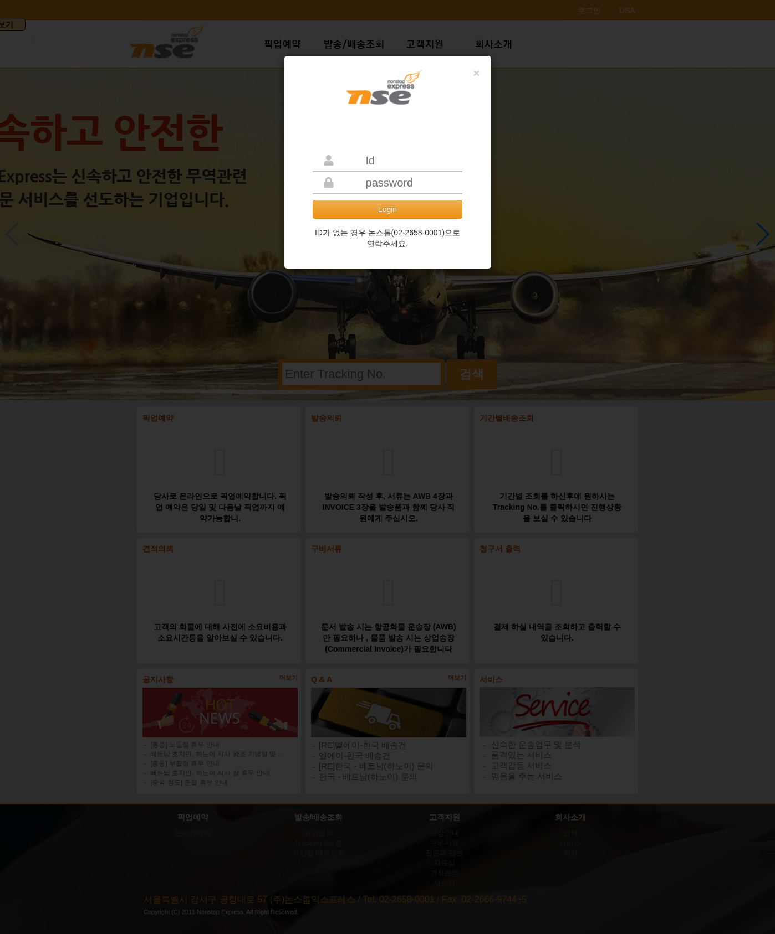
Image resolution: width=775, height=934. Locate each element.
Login (387, 209)
